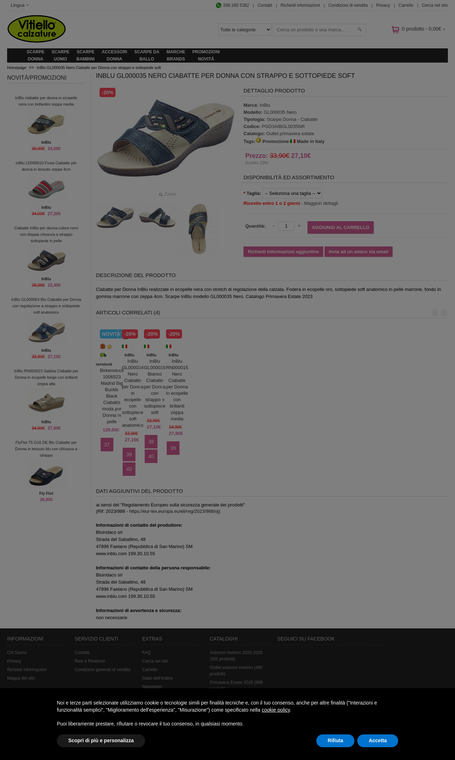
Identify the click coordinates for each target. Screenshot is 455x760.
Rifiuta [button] (335, 740)
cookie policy (276, 710)
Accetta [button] (378, 740)
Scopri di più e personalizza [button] (101, 740)
